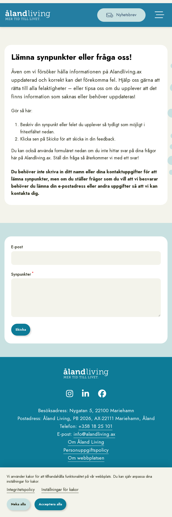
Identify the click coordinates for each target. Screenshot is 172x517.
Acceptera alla (50, 504)
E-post (17, 261)
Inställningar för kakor (60, 490)
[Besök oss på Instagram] (69, 408)
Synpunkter (21, 288)
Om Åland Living (86, 456)
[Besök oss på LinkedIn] (85, 408)
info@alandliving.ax (94, 448)
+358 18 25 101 (95, 440)
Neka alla (18, 504)
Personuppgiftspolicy (86, 464)
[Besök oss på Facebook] (102, 408)
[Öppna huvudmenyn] (158, 27)
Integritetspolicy (21, 490)
